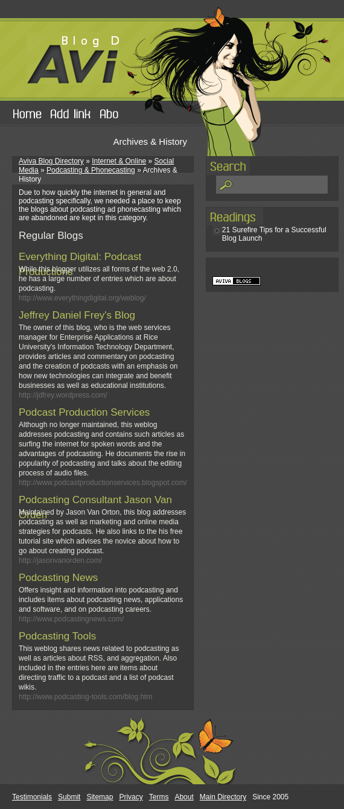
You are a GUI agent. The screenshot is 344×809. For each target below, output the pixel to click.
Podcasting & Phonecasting (90, 170)
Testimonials (32, 797)
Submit (69, 797)
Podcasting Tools (57, 636)
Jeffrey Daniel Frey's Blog (77, 315)
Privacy (130, 797)
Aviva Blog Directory (51, 161)
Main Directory (223, 797)
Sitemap (99, 797)
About (183, 797)
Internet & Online (119, 161)
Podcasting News (58, 577)
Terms (159, 797)
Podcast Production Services (84, 412)
